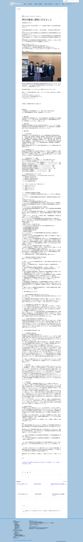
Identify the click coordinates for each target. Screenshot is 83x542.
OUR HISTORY (17, 525)
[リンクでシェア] (30, 472)
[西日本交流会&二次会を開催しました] (58, 488)
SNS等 (15, 528)
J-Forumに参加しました (23, 494)
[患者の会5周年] (41, 488)
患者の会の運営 (17, 527)
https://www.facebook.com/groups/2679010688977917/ (39, 527)
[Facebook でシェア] (22, 472)
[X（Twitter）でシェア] (25, 472)
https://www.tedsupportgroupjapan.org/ (36, 521)
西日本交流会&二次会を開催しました (58, 495)
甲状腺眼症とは (17, 521)
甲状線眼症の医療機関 (18, 534)
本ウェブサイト (16, 537)
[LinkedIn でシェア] (27, 472)
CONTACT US (17, 532)
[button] (30, 4)
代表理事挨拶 (16, 524)
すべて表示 (64, 481)
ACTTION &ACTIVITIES (18, 529)
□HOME (14, 520)
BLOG (15, 536)
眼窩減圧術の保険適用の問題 (19, 535)
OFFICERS (16, 526)
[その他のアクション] (60, 16)
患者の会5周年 (38, 494)
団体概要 (16, 523)
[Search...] (71, 1)
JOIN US (16, 531)
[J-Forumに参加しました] (24, 488)
